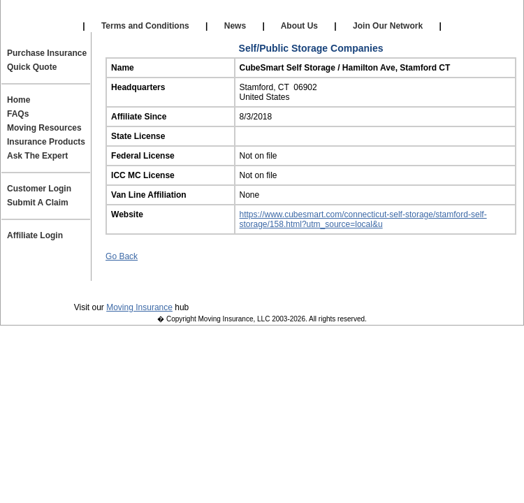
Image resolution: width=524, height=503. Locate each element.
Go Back (121, 256)
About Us (300, 26)
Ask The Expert (37, 156)
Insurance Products (46, 142)
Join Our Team (352, 287)
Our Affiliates (151, 14)
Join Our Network (388, 26)
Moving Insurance (139, 307)
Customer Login (39, 189)
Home (18, 100)
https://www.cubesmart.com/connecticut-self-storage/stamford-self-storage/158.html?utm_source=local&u (363, 219)
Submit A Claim (37, 202)
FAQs (18, 114)
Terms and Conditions (145, 26)
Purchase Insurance (47, 53)
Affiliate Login (371, 14)
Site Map (427, 287)
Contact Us (273, 287)
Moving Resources (44, 128)
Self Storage (259, 14)
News (235, 26)
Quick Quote (32, 67)
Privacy (94, 287)
